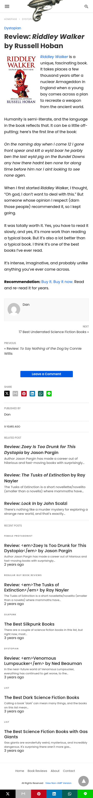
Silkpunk (10, 614)
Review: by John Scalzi (35, 503)
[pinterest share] (24, 393)
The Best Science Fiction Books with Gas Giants (46, 734)
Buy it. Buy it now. (57, 281)
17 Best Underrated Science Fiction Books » (54, 332)
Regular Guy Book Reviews (23, 575)
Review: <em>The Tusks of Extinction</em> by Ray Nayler (36, 587)
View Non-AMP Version (58, 783)
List (6, 687)
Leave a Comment (46, 374)
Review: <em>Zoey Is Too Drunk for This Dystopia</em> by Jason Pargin (45, 548)
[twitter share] (7, 393)
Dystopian (12, 28)
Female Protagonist (18, 535)
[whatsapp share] (40, 393)
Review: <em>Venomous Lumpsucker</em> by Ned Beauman (43, 660)
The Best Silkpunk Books (29, 624)
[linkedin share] (32, 393)
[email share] (15, 393)
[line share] (49, 393)
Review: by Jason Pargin (40, 449)
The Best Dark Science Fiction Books (41, 697)
